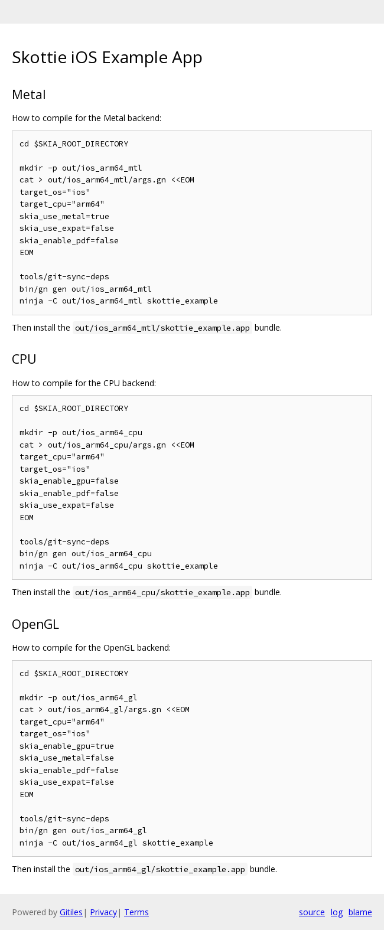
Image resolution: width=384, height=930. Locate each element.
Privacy (103, 912)
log (337, 912)
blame (360, 912)
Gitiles (71, 912)
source (312, 912)
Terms (136, 912)
